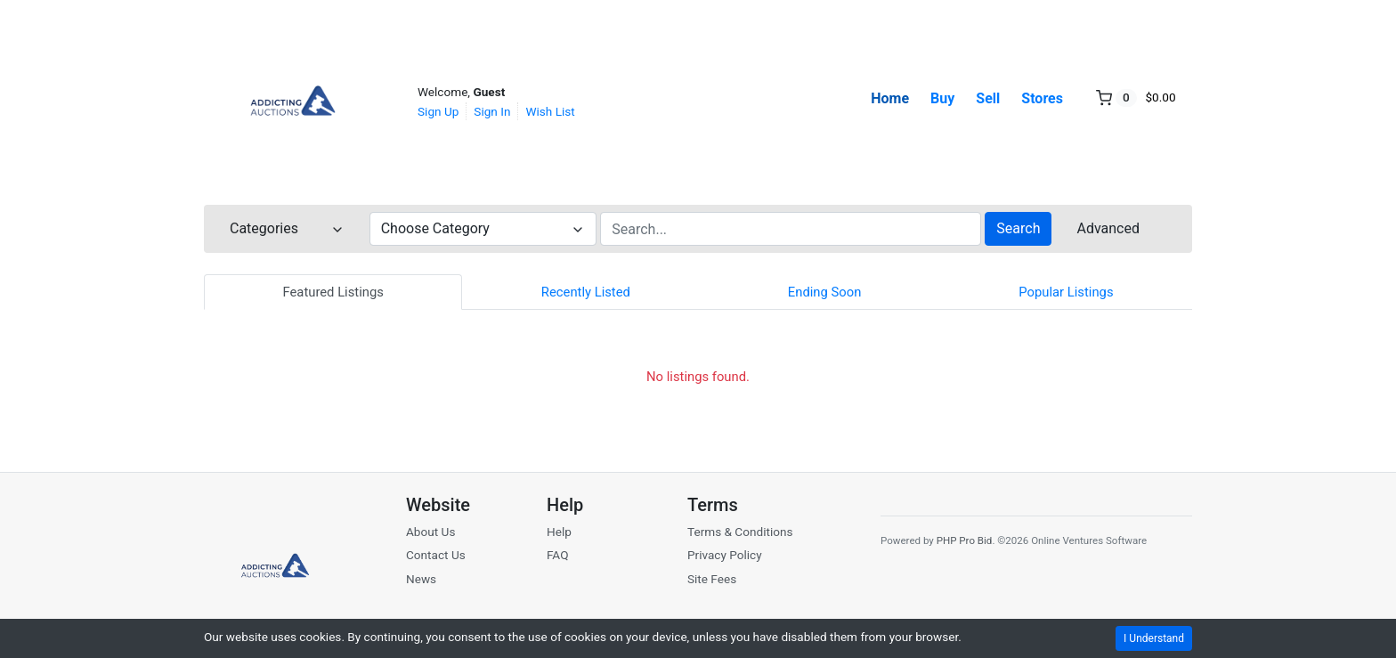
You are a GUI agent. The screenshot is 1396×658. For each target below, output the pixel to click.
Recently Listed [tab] (585, 292)
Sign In (492, 111)
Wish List (549, 111)
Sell (988, 98)
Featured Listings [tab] (332, 292)
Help (559, 531)
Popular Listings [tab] (1066, 292)
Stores (1042, 98)
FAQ (558, 555)
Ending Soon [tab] (825, 292)
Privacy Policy (724, 555)
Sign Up (438, 111)
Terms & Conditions (740, 531)
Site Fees (711, 579)
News (421, 579)
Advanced (1108, 228)
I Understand (1154, 638)
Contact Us (436, 555)
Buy (942, 98)
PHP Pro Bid (965, 540)
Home (890, 98)
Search (1018, 228)
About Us (430, 531)
